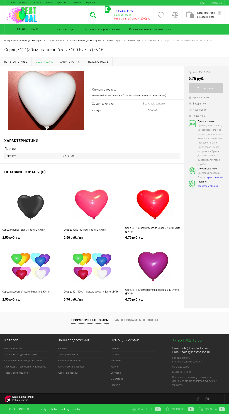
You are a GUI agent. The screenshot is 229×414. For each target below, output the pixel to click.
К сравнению (197, 109)
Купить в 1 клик (199, 97)
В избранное (197, 103)
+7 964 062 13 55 (187, 340)
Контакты (36, 2)
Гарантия (91, 2)
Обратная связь (17, 409)
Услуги (49, 2)
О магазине (76, 2)
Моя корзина (209, 13)
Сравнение (146, 409)
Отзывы (23, 2)
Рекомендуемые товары (70, 366)
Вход (201, 3)
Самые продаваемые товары (135, 320)
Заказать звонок (123, 15)
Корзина (212, 409)
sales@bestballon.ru (196, 352)
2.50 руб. (12, 237)
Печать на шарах (65, 29)
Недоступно (197, 115)
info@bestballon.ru (195, 348)
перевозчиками (214, 177)
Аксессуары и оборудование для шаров (25, 366)
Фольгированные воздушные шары (150, 29)
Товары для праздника (16, 372)
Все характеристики (154, 103)
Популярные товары (68, 354)
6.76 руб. (135, 237)
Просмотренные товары (90, 320)
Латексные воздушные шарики (102, 29)
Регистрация (215, 3)
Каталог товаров (28, 29)
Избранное (179, 409)
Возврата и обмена (208, 186)
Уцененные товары (67, 372)
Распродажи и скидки (69, 360)
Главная (11, 2)
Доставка (61, 2)
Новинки (62, 348)
